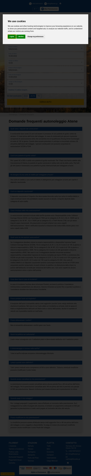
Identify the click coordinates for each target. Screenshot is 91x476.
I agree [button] (12, 36)
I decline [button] (21, 36)
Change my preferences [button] (35, 36)
